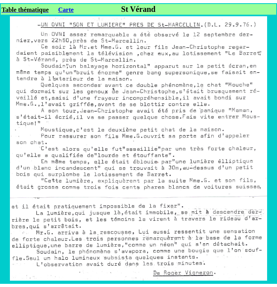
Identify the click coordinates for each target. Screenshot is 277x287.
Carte (66, 9)
